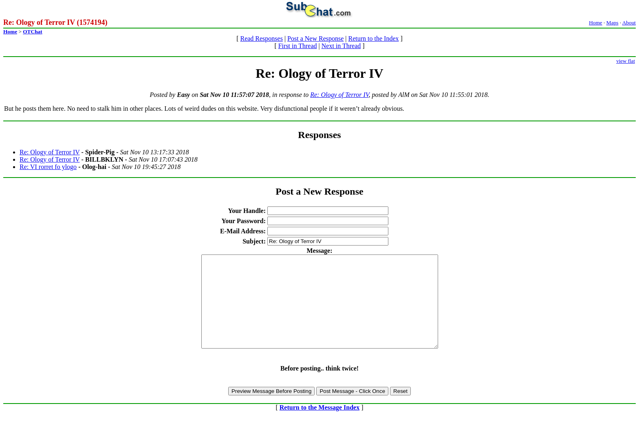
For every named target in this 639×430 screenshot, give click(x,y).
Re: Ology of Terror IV (339, 94)
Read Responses (261, 38)
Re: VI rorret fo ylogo (48, 166)
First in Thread (297, 45)
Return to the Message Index (319, 425)
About (629, 23)
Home (595, 23)
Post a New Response (315, 38)
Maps (612, 23)
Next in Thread (341, 45)
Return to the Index (373, 38)
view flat (625, 61)
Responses (319, 134)
